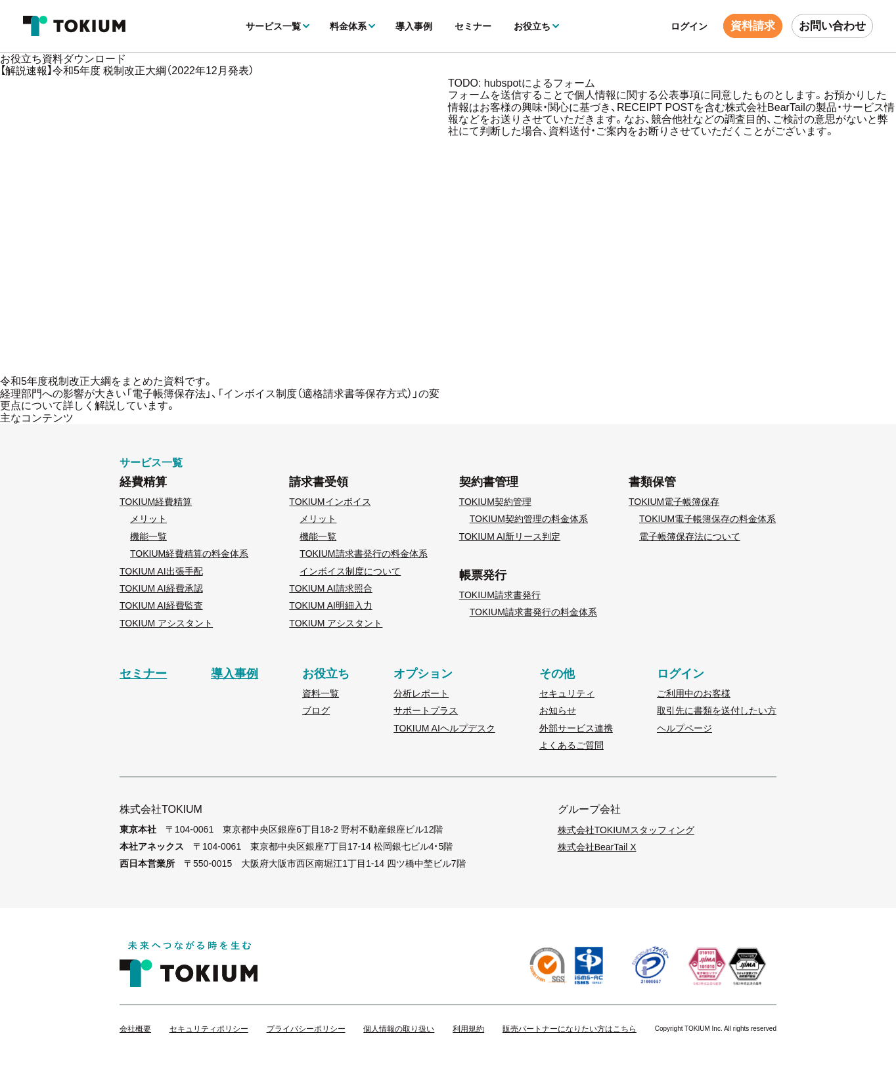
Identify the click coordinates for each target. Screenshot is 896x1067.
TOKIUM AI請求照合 (330, 588)
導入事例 (413, 26)
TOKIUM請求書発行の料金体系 (363, 553)
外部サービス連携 (576, 728)
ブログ (316, 710)
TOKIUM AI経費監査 (161, 605)
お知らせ (557, 710)
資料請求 (752, 26)
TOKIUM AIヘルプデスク (444, 728)
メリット (148, 518)
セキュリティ (566, 693)
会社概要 (135, 1029)
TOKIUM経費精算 (156, 501)
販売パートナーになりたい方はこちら (570, 1029)
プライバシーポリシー (306, 1029)
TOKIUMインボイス (329, 501)
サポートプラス (425, 710)
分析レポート (421, 693)
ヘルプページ (684, 728)
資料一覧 (320, 693)
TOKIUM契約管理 (495, 501)
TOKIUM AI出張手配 (161, 571)
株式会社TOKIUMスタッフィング (626, 830)
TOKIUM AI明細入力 (330, 605)
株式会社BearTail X (597, 847)
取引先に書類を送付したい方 (716, 710)
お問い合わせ (832, 26)
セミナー (473, 26)
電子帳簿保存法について (689, 536)
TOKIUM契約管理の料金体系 (529, 518)
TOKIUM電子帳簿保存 (674, 501)
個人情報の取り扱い (398, 1029)
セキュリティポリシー (208, 1029)
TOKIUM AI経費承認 (161, 588)
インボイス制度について (350, 571)
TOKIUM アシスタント (166, 623)
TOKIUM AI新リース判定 (510, 536)
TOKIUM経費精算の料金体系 (189, 553)
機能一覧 (148, 536)
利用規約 (468, 1029)
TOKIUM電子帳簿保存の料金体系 (707, 518)
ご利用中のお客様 (693, 693)
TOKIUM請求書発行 (500, 595)
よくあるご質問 (571, 745)
